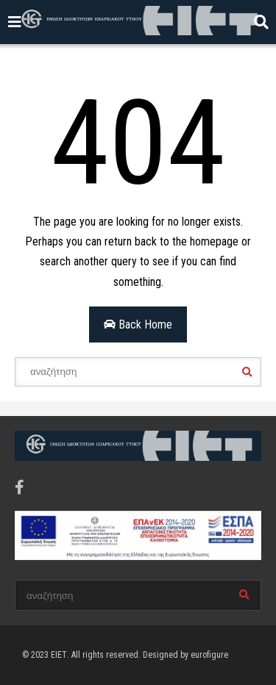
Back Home (138, 324)
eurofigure (209, 655)
